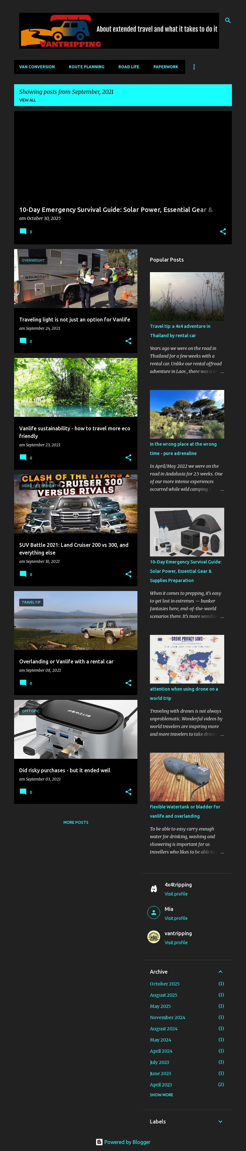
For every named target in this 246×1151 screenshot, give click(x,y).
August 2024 (164, 1029)
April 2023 (161, 1085)
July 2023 (159, 1062)
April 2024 (161, 1051)
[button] (223, 232)
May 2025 (160, 1006)
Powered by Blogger (123, 1142)
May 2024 (160, 1040)
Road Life (129, 67)
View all (27, 100)
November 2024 (167, 1017)
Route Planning (86, 67)
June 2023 (160, 1073)
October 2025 (165, 984)
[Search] (228, 20)
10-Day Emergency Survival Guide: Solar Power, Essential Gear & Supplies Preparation (185, 571)
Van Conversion (37, 67)
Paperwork (165, 67)
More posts (75, 822)
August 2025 (163, 995)
